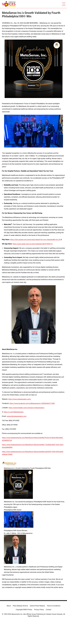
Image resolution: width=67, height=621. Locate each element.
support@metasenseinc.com (16, 416)
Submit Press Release (37, 606)
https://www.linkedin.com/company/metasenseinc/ (27, 408)
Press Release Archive (20, 606)
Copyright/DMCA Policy (24, 609)
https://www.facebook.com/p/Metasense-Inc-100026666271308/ (32, 403)
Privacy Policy (39, 609)
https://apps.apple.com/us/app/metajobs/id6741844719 (32, 244)
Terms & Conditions (53, 606)
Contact (48, 609)
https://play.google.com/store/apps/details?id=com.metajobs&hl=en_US (35, 240)
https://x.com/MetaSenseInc (14, 412)
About (9, 606)
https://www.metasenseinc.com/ (19, 399)
